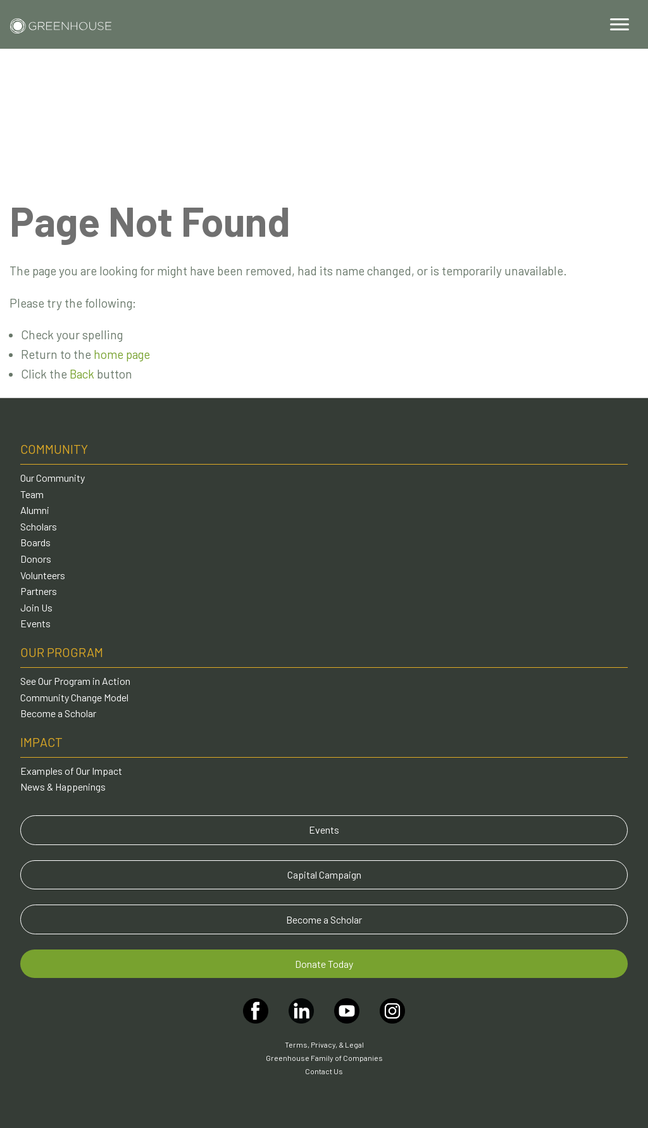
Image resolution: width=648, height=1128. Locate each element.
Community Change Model (74, 697)
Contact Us (324, 1071)
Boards (35, 542)
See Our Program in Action (75, 681)
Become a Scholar (58, 713)
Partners (38, 591)
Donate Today (324, 964)
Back (82, 374)
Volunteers (42, 575)
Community (54, 448)
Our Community (52, 478)
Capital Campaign (324, 874)
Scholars (38, 526)
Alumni (34, 510)
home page (122, 354)
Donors (35, 559)
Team (32, 494)
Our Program (61, 652)
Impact (41, 741)
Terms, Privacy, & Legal (324, 1044)
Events (35, 623)
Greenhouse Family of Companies (324, 1057)
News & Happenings (63, 786)
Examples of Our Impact (71, 771)
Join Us (36, 607)
